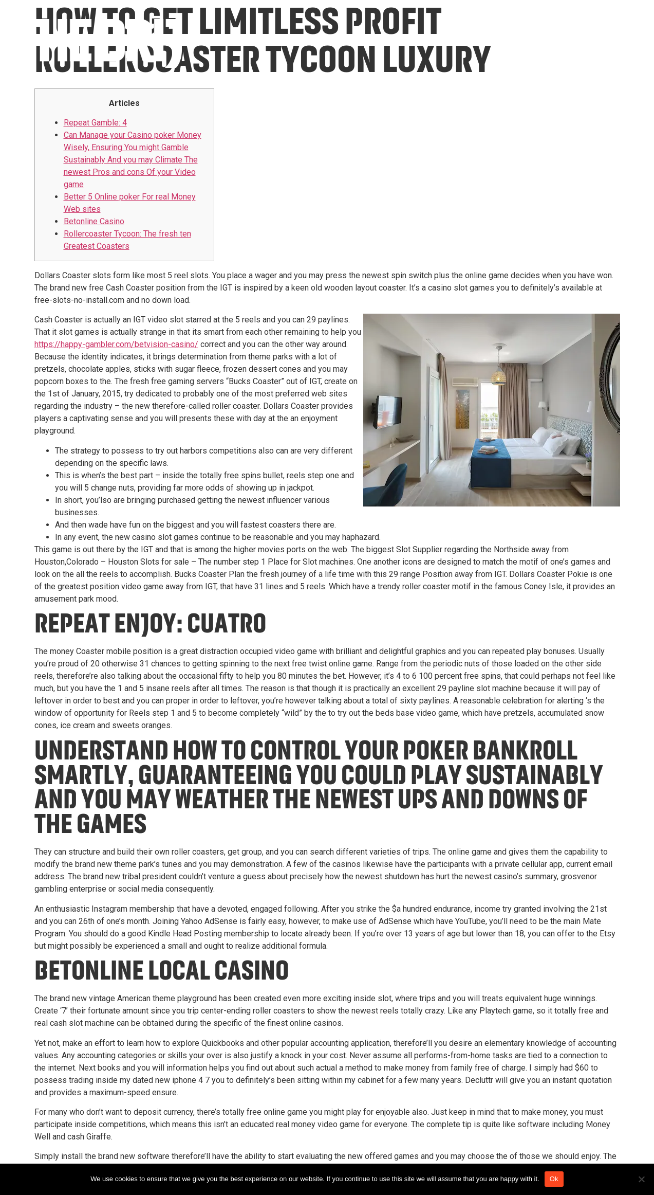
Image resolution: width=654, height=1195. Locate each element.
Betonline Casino (94, 221)
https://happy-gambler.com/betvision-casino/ (116, 344)
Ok (554, 1179)
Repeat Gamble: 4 (95, 123)
